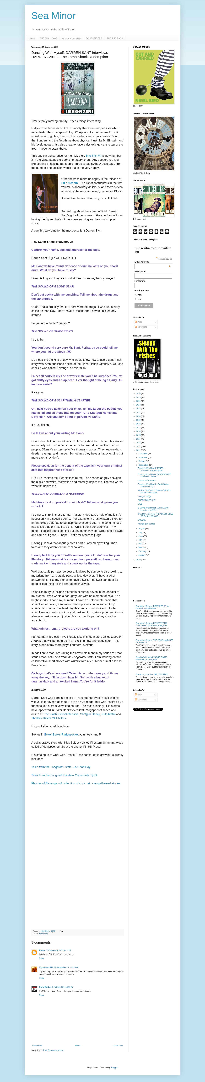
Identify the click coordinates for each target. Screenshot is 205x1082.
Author (42, 950)
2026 (138, 393)
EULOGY (142, 520)
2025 (138, 397)
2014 (138, 439)
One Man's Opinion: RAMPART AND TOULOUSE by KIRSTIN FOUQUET (151, 624)
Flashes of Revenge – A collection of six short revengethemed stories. (76, 783)
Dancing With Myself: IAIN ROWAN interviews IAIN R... (153, 509)
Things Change (144, 496)
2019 (138, 420)
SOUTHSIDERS (94, 38)
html (140, 295)
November (143, 457)
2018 (138, 424)
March (142, 547)
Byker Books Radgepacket (61, 734)
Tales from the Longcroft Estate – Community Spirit (64, 775)
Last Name (140, 281)
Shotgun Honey (90, 714)
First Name (140, 271)
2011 (138, 450)
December (143, 454)
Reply (41, 958)
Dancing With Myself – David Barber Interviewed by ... (153, 485)
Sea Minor (53, 15)
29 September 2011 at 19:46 (66, 967)
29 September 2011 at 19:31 (58, 950)
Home (32, 38)
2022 (138, 409)
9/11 (140, 504)
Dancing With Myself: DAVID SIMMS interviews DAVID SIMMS (151, 658)
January (142, 555)
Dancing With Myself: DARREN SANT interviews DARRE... (154, 475)
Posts (138, 322)
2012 (138, 446)
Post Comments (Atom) (53, 1050)
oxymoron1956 (46, 967)
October (142, 461)
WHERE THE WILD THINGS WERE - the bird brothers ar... (154, 491)
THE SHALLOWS (48, 38)
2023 (138, 405)
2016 (138, 431)
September (144, 465)
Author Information (71, 38)
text (140, 299)
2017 (138, 428)
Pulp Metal (108, 714)
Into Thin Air (94, 155)
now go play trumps (146, 524)
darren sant (43, 934)
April (141, 544)
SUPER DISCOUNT (146, 500)
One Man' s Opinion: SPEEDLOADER (152, 674)
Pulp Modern (69, 183)
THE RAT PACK (115, 38)
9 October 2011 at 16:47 (62, 987)
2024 (138, 401)
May (141, 540)
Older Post (118, 1046)
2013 (138, 443)
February (143, 551)
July (141, 532)
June (141, 536)
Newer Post (37, 1046)
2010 (138, 560)
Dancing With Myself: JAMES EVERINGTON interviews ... (151, 469)
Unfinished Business (147, 480)
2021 (138, 412)
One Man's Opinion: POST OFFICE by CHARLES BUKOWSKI (152, 607)
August (142, 528)
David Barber (45, 987)
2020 (138, 416)
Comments (141, 327)
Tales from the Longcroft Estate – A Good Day (60, 767)
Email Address (153, 261)
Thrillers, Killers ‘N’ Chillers (48, 718)
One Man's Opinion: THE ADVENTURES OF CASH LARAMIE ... (155, 515)
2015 (138, 435)
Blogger (114, 1067)
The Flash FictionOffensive (61, 714)
